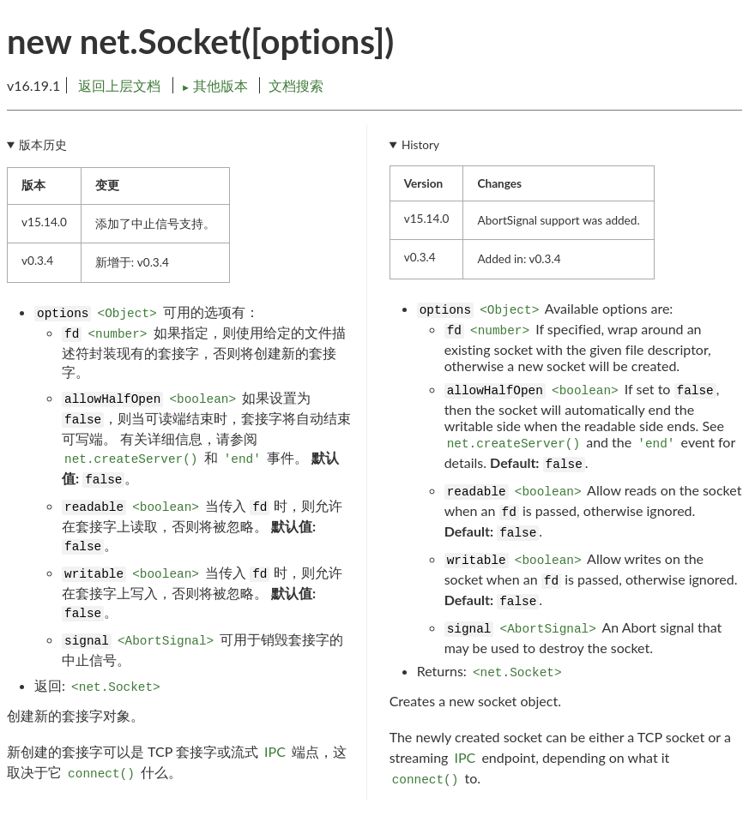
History (420, 145)
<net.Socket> (115, 687)
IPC (275, 751)
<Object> (127, 314)
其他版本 (216, 85)
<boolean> (202, 399)
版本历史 (43, 145)
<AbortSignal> (166, 641)
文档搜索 (296, 85)
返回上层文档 (119, 85)
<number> (117, 334)
